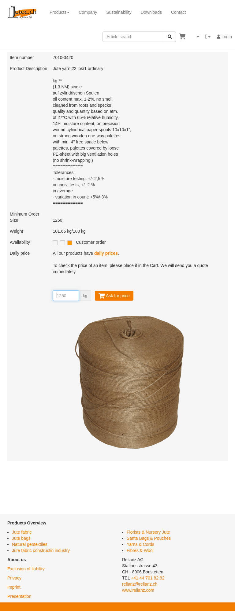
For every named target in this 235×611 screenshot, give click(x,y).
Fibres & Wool (140, 550)
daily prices (106, 253)
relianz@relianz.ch (139, 584)
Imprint (14, 587)
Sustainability (119, 12)
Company (88, 12)
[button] (195, 36)
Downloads (151, 12)
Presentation (19, 596)
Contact (178, 12)
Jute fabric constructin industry (41, 550)
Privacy (14, 578)
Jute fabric (22, 532)
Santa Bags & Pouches (149, 538)
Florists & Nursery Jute (148, 532)
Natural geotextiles (29, 544)
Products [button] (59, 12)
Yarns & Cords (140, 544)
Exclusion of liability (25, 568)
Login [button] (224, 36)
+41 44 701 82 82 (147, 578)
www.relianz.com (138, 590)
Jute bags (21, 538)
